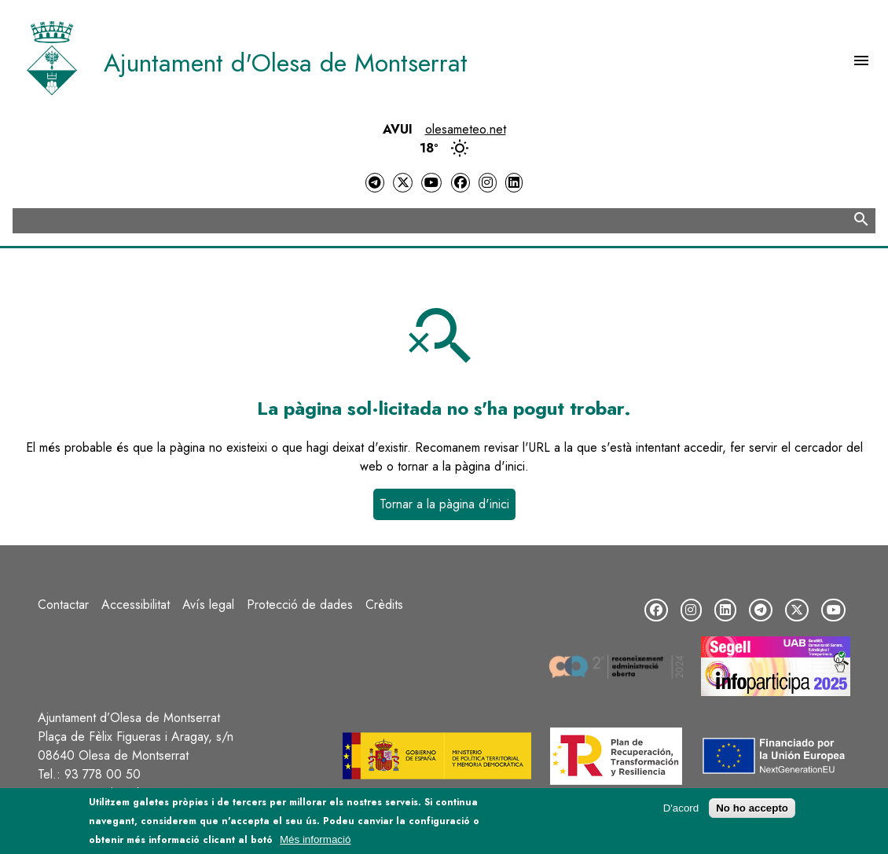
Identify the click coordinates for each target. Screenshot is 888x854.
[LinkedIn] (514, 183)
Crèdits (384, 605)
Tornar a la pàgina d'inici (444, 504)
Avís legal (208, 605)
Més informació (315, 841)
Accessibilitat (135, 605)
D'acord (681, 810)
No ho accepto (752, 810)
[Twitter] (402, 183)
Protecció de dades (300, 605)
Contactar (63, 605)
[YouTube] (431, 183)
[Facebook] (460, 183)
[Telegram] (374, 183)
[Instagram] (487, 183)
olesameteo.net (465, 129)
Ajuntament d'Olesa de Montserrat (286, 63)
